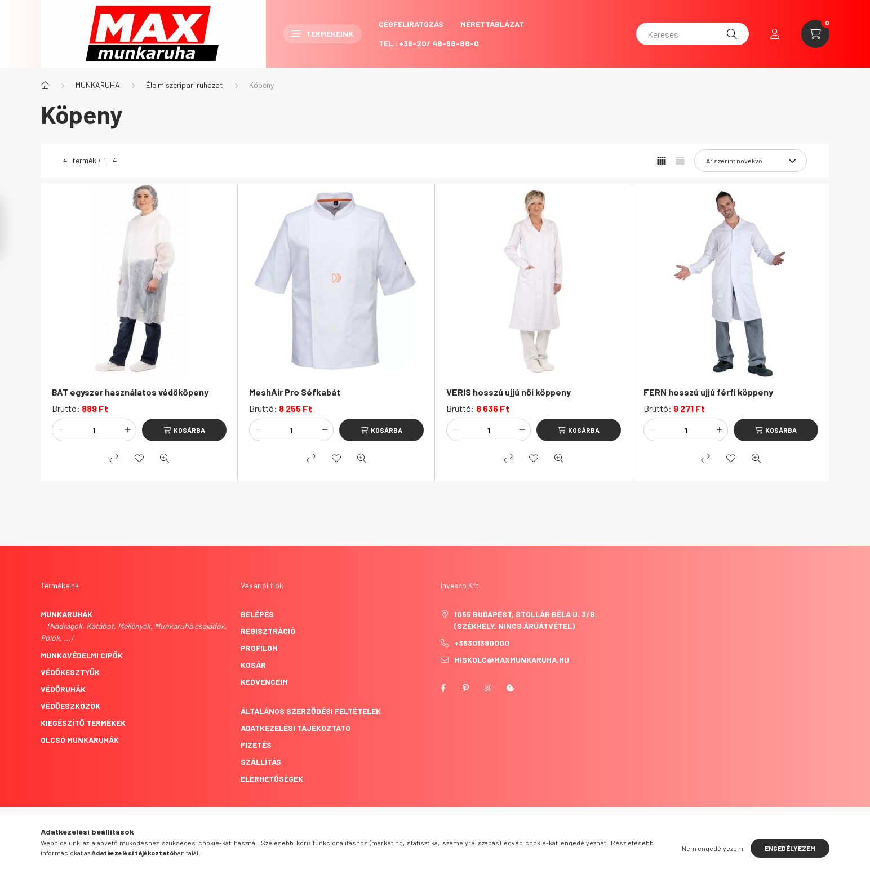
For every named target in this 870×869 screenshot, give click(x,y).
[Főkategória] (45, 85)
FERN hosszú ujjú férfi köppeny (708, 392)
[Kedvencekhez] (139, 458)
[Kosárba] (184, 430)
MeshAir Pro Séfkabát (294, 392)
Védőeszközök (70, 706)
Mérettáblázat (492, 24)
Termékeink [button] (322, 33)
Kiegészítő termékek (83, 723)
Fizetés (256, 745)
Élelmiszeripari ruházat (184, 85)
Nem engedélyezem (712, 848)
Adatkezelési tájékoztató (295, 728)
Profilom (259, 648)
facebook (443, 688)
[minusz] (60, 430)
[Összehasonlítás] (114, 458)
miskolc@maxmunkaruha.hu (511, 659)
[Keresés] (692, 34)
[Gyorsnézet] (164, 458)
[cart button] (815, 34)
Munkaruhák (66, 614)
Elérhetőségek (272, 778)
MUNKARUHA (98, 85)
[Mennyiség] (94, 430)
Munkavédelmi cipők (82, 655)
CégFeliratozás (411, 24)
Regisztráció (268, 631)
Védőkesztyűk (70, 672)
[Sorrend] (750, 160)
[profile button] (775, 34)
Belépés (257, 614)
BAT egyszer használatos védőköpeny (130, 392)
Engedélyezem (790, 848)
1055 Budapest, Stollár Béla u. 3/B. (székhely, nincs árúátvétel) (525, 620)
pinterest (465, 688)
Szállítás (261, 761)
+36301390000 (481, 643)
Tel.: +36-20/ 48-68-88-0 (429, 43)
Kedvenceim (264, 681)
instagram (488, 688)
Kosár (253, 665)
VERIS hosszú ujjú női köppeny (508, 392)
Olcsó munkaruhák (80, 739)
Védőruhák (63, 689)
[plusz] (127, 430)
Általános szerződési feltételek (311, 711)
